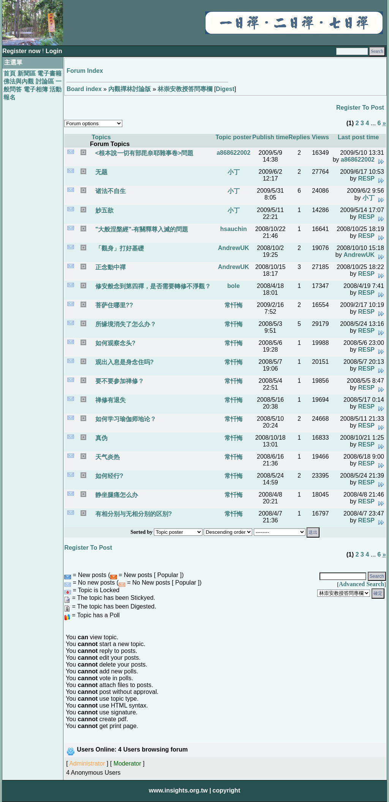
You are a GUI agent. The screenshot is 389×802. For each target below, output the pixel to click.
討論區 (45, 81)
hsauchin (233, 229)
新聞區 (26, 73)
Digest (225, 89)
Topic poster (233, 137)
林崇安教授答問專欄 (185, 89)
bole (233, 286)
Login (54, 51)
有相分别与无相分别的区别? (132, 514)
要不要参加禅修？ (118, 381)
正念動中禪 (109, 267)
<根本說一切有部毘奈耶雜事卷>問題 (143, 153)
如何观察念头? (114, 343)
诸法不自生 (109, 191)
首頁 (9, 73)
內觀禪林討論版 (129, 89)
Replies (299, 137)
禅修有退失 (109, 400)
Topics (101, 137)
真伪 (100, 438)
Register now (22, 51)
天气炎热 (106, 457)
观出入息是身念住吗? (123, 362)
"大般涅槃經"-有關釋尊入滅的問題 (140, 229)
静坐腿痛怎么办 (115, 495)
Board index (83, 89)
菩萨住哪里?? (113, 305)
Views (320, 137)
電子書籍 (49, 73)
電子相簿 (36, 89)
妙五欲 (103, 210)
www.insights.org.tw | (180, 790)
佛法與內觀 (18, 81)
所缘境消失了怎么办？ (124, 324)
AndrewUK (233, 248)
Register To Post (360, 107)
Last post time (358, 137)
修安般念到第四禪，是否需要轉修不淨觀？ (151, 286)
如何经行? (108, 476)
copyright (226, 790)
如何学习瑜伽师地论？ (124, 419)
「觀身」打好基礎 (118, 248)
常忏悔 (234, 305)
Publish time (270, 137)
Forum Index (84, 71)
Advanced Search (361, 584)
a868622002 (233, 152)
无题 (100, 172)
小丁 (234, 172)
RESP (366, 178)
